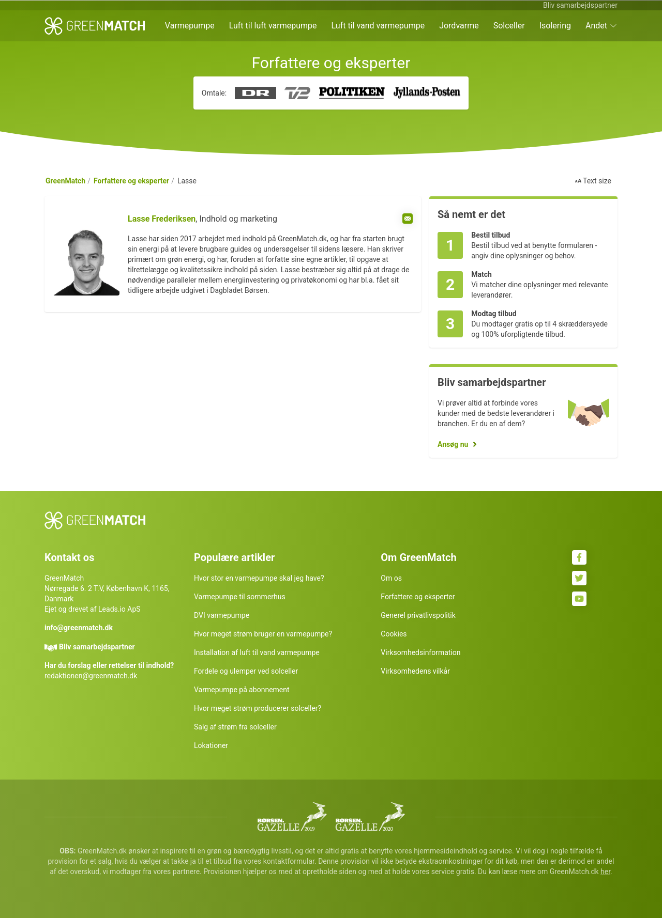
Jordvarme (459, 25)
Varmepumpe (190, 25)
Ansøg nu (453, 444)
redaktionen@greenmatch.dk (90, 676)
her (605, 871)
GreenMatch (65, 181)
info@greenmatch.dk (78, 628)
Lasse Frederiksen (161, 219)
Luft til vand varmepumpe (378, 25)
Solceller (509, 25)
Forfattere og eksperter (131, 181)
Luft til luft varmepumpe (273, 25)
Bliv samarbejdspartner (580, 5)
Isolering (555, 25)
